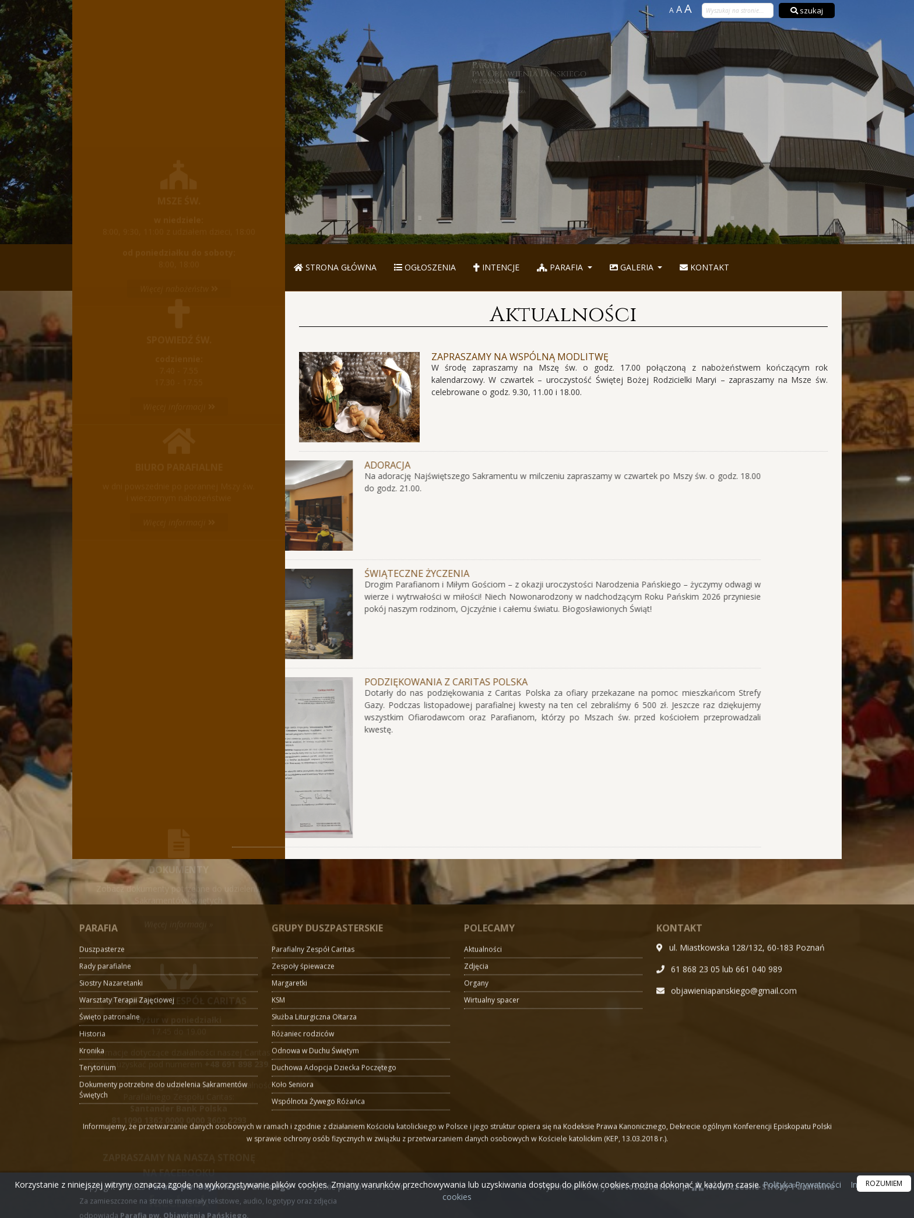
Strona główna (335, 267)
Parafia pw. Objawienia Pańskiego (571, 77)
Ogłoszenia (425, 267)
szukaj (806, 10)
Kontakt (704, 267)
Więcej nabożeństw (179, 147)
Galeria (633, 267)
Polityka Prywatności (801, 1184)
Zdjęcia (476, 1160)
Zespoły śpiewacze (303, 1160)
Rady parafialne (105, 1160)
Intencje (496, 267)
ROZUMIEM (884, 1183)
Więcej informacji (179, 284)
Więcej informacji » (178, 814)
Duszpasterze (102, 1143)
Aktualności (563, 315)
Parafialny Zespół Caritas (313, 1143)
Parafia (561, 267)
